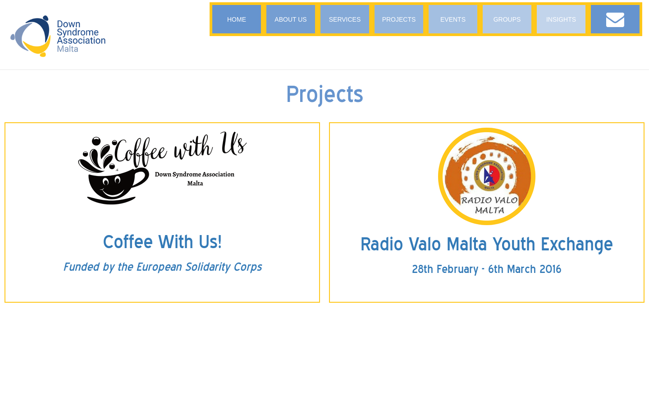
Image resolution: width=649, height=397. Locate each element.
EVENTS (453, 19)
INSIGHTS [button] (561, 19)
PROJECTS (399, 19)
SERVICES (345, 19)
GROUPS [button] (507, 19)
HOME (236, 19)
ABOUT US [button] (290, 19)
